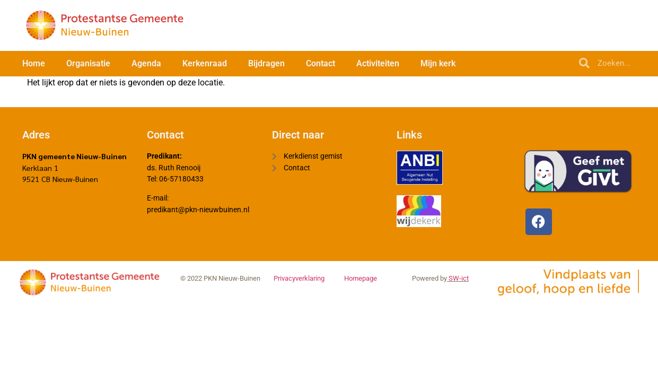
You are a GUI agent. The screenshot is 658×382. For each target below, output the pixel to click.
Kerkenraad (204, 63)
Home (33, 63)
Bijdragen (266, 63)
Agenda (146, 63)
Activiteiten (377, 63)
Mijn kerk (437, 63)
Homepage (360, 279)
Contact (320, 63)
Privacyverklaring (299, 279)
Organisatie (88, 63)
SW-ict (458, 279)
